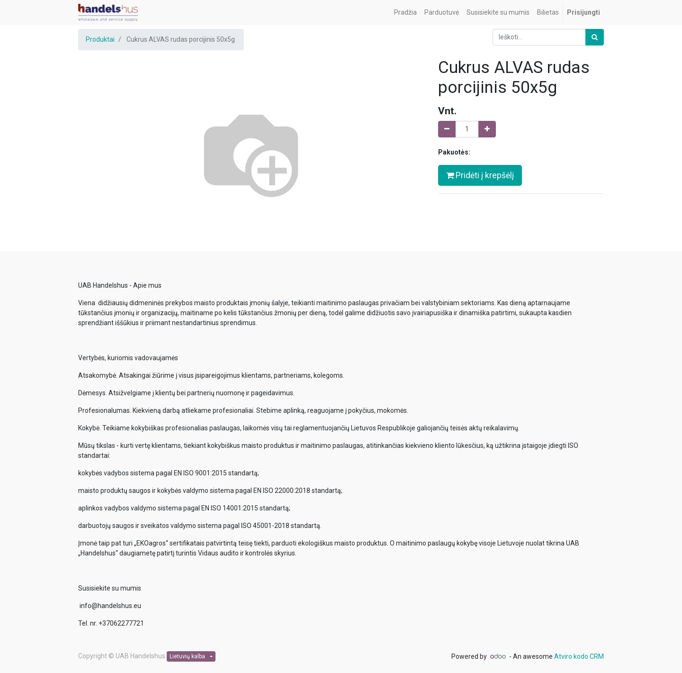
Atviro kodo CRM (579, 656)
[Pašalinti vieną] (447, 129)
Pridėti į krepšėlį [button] (480, 175)
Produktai (100, 39)
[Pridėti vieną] (487, 129)
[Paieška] (594, 37)
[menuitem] (405, 12)
